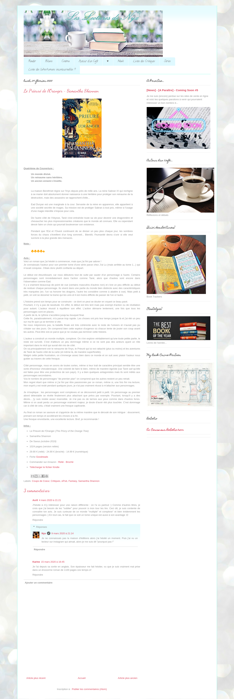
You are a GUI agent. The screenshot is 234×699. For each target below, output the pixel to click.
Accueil (81, 678)
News (121, 61)
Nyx (44, 533)
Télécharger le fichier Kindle (44, 467)
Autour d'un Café (88, 61)
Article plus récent (36, 678)
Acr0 (35, 500)
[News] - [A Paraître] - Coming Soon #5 (172, 90)
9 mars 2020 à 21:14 (62, 533)
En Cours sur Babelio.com (165, 430)
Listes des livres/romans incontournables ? (51, 70)
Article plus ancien (127, 678)
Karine (36, 561)
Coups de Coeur (40, 481)
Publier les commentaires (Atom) (89, 689)
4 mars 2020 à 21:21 (50, 500)
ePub (64, 481)
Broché (69, 462)
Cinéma (66, 61)
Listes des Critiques (144, 61)
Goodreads (42, 456)
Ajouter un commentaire (39, 582)
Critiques (55, 481)
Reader (32, 61)
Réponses (41, 527)
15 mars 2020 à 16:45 (52, 561)
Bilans (49, 61)
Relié (61, 462)
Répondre (38, 520)
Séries (167, 61)
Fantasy (72, 481)
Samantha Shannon (89, 481)
